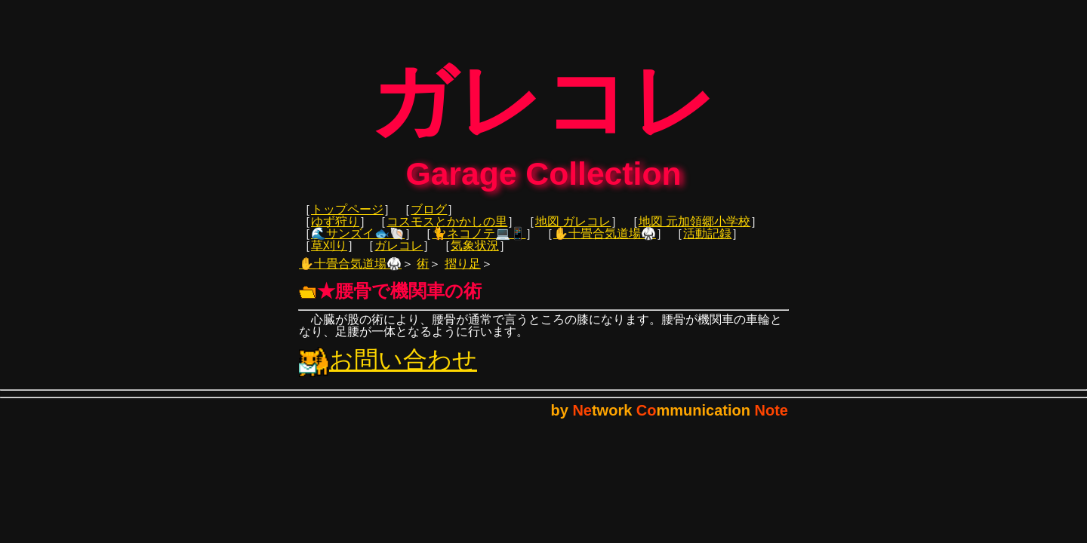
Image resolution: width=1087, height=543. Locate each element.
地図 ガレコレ (573, 231)
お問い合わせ (388, 370)
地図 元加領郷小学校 (694, 231)
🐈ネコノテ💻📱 (478, 244)
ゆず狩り (335, 231)
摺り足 (463, 274)
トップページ (347, 219)
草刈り (329, 256)
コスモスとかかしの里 (446, 231)
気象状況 (475, 256)
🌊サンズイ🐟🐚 (358, 244)
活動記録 (707, 244)
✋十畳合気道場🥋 (604, 244)
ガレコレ (398, 256)
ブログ (429, 219)
